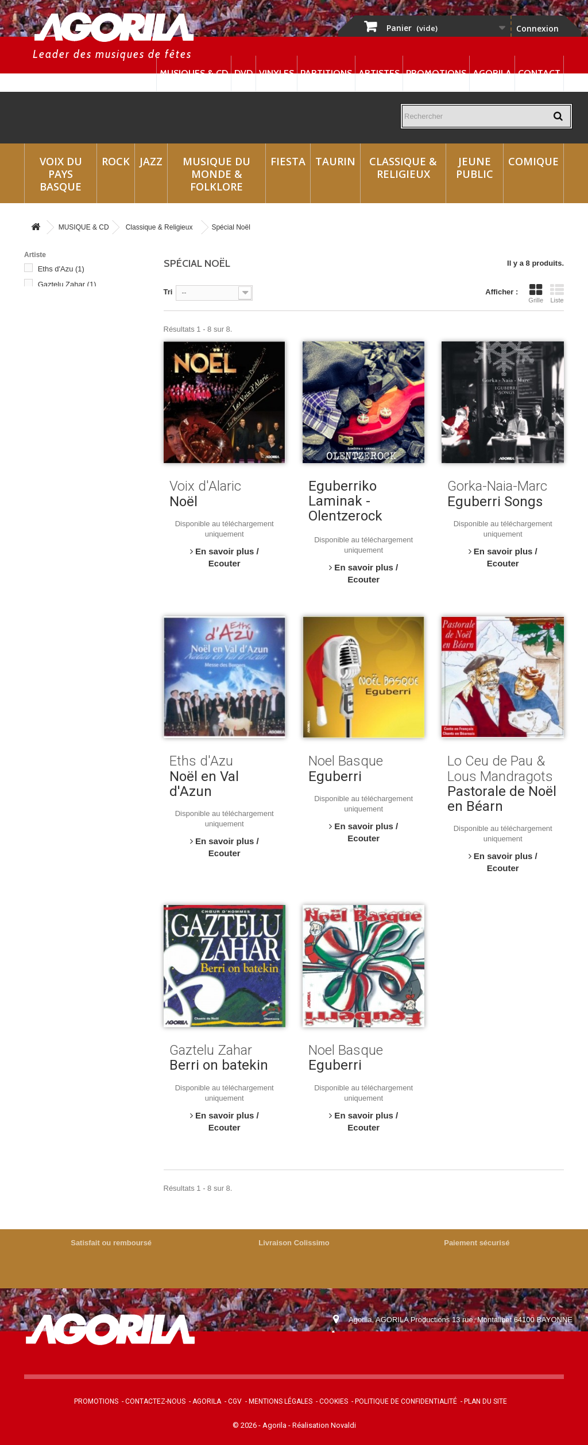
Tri (168, 292)
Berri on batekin (218, 1065)
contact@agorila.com (411, 1351)
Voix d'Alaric (64, 367)
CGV (235, 1401)
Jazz (151, 161)
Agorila (492, 73)
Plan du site (485, 1401)
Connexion (537, 28)
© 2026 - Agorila (260, 1425)
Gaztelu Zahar (67, 284)
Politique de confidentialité (406, 1401)
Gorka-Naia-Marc (72, 300)
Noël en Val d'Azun (204, 784)
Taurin (335, 161)
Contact (539, 73)
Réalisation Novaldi (324, 1425)
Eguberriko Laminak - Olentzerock (345, 501)
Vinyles (276, 73)
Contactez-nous (155, 1401)
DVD (243, 73)
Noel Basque (65, 352)
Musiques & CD (194, 73)
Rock (116, 161)
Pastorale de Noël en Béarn (501, 799)
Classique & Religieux (403, 167)
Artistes (379, 73)
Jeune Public (474, 167)
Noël (183, 501)
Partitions (326, 73)
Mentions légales (280, 1401)
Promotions (436, 73)
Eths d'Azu (61, 269)
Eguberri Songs (495, 501)
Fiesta (287, 161)
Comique (533, 161)
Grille (535, 293)
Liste (557, 293)
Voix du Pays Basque (61, 173)
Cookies (333, 1401)
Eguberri (335, 776)
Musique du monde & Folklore (216, 173)
